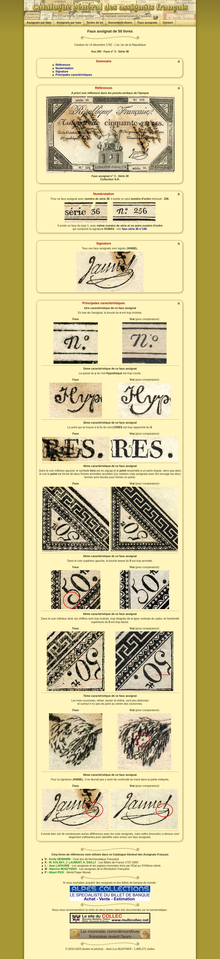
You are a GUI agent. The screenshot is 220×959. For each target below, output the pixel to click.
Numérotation (64, 68)
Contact (168, 22)
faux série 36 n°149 (134, 228)
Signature (62, 71)
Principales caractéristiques (74, 74)
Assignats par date (39, 22)
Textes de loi (94, 22)
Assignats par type (69, 22)
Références (63, 64)
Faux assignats (147, 22)
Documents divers (120, 22)
